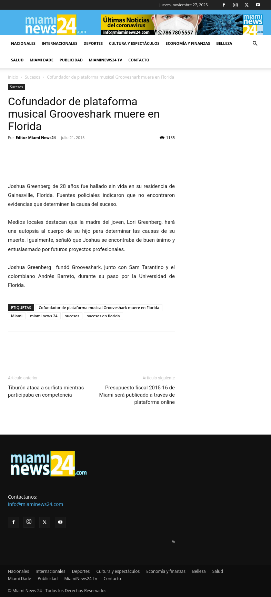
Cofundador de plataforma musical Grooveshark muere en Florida (99, 307)
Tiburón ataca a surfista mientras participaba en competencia (46, 391)
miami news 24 (43, 315)
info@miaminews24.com (35, 504)
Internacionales (59, 43)
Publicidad (71, 59)
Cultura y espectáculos (134, 43)
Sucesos (32, 77)
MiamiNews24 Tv (105, 59)
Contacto (138, 59)
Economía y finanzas (187, 43)
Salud (17, 59)
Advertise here (186, 542)
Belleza (224, 43)
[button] (255, 43)
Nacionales (23, 43)
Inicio (13, 77)
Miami (16, 315)
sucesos (72, 315)
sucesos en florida (103, 315)
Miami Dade (41, 59)
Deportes (93, 43)
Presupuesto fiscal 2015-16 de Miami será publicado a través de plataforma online (137, 395)
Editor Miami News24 (36, 137)
